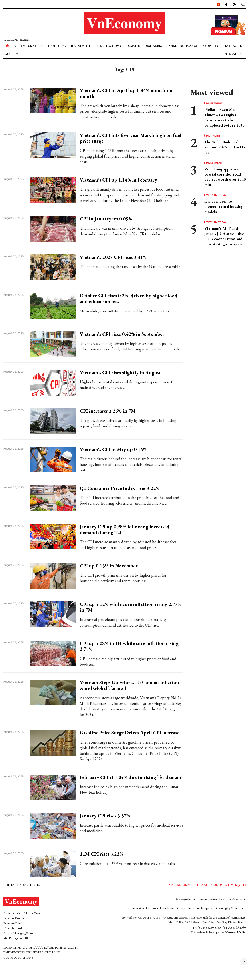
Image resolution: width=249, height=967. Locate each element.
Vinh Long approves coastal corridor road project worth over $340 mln (225, 176)
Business (133, 46)
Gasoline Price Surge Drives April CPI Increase (129, 732)
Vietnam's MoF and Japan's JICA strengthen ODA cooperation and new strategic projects (224, 236)
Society (11, 54)
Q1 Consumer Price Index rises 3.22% (119, 488)
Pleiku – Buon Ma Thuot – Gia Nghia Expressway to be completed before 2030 (224, 117)
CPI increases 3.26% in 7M (107, 411)
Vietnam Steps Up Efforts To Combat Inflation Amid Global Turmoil (129, 685)
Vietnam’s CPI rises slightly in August (120, 372)
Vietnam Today (53, 46)
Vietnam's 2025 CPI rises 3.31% (113, 257)
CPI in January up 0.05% (106, 219)
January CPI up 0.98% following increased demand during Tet (124, 529)
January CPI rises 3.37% (105, 816)
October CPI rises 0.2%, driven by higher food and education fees (128, 298)
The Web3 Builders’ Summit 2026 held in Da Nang (224, 147)
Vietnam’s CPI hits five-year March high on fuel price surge (130, 138)
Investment (80, 46)
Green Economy (108, 46)
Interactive (233, 54)
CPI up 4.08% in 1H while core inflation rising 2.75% (129, 646)
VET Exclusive (25, 46)
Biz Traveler (233, 46)
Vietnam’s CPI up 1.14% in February (118, 180)
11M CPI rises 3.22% (101, 854)
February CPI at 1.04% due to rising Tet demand (131, 777)
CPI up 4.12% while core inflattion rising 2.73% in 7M (130, 607)
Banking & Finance (181, 46)
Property (210, 46)
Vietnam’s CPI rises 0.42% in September (122, 334)
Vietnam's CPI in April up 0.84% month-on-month (127, 93)
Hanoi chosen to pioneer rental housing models (223, 206)
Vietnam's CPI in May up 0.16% (113, 449)
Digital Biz (153, 46)
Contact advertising (21, 885)
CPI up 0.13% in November (109, 566)
